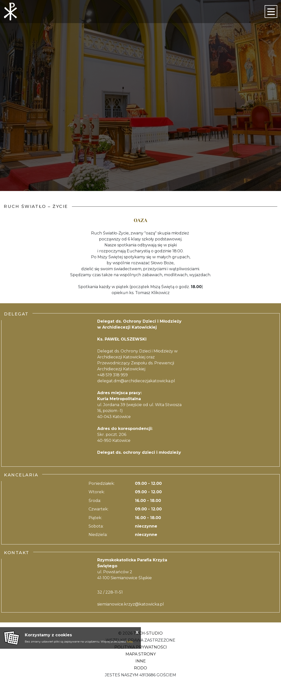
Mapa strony (140, 654)
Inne (140, 661)
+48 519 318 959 (112, 375)
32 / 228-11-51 (110, 592)
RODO (140, 668)
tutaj (130, 641)
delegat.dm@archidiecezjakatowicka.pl (136, 381)
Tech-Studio (148, 633)
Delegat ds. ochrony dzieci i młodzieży (139, 452)
